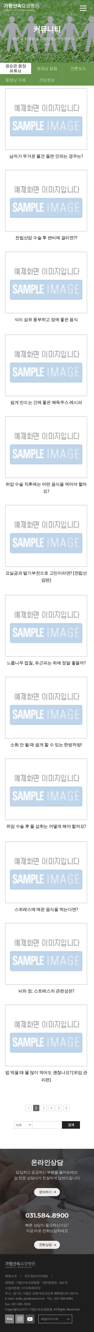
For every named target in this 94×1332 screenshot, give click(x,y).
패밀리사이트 (50, 1319)
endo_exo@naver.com (30, 1298)
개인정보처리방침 (36, 1276)
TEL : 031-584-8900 (60, 1298)
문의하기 (47, 1203)
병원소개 (11, 1276)
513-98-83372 (31, 1288)
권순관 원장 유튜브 (15, 68)
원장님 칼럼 (47, 68)
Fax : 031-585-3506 (18, 1304)
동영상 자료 (15, 80)
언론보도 (78, 68)
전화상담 (47, 1256)
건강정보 (47, 80)
